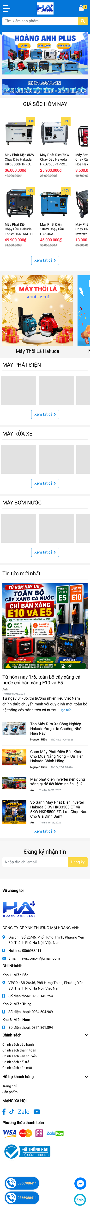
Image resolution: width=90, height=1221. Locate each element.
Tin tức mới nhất (21, 573)
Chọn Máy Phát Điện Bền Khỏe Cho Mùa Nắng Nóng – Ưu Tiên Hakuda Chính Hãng (57, 756)
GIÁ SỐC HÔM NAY (45, 104)
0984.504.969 (42, 1012)
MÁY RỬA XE (17, 433)
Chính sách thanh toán (19, 1050)
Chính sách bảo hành (18, 1044)
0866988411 (31, 950)
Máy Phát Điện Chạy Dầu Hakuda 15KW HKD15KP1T (19, 229)
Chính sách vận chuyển (19, 1056)
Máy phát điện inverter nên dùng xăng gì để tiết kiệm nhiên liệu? (57, 781)
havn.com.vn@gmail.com (39, 958)
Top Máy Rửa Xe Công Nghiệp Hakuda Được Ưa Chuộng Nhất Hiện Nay (56, 728)
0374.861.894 (42, 1027)
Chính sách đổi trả (15, 1062)
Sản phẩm (10, 1092)
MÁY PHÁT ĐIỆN (21, 365)
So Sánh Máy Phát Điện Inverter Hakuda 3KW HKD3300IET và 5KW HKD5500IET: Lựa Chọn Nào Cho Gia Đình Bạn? (58, 809)
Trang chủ (9, 1086)
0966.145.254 (42, 996)
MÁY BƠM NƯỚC (22, 502)
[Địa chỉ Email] (45, 862)
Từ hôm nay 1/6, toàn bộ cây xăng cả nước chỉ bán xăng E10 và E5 (41, 680)
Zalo (24, 1111)
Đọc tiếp (66, 710)
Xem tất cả (45, 260)
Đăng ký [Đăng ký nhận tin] (78, 862)
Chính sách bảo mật (17, 1068)
